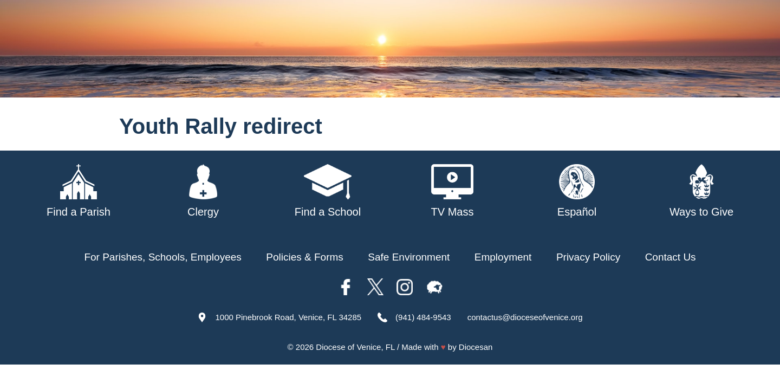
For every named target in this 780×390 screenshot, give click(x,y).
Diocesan (476, 347)
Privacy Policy (588, 257)
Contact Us (670, 257)
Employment (503, 257)
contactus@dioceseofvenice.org (525, 317)
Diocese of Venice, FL (355, 347)
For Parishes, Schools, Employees (162, 257)
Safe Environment (409, 257)
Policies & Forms (304, 257)
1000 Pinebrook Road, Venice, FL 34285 (288, 317)
